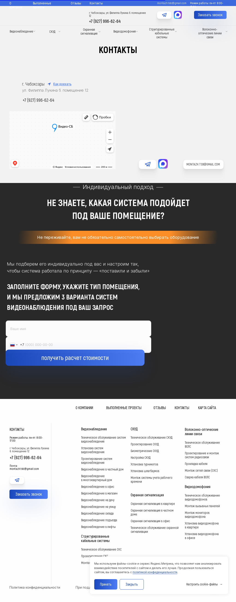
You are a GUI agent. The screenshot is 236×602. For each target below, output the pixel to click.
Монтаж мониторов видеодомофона (197, 514)
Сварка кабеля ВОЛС (197, 477)
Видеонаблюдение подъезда (99, 520)
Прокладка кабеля (196, 464)
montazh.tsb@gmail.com (203, 164)
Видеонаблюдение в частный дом (102, 469)
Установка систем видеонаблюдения (92, 450)
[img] (164, 20)
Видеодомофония (124, 31)
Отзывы (76, 3)
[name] (78, 339)
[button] (210, 15)
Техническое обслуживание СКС (101, 549)
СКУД (52, 31)
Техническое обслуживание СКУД (151, 437)
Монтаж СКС (89, 563)
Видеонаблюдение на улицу (98, 507)
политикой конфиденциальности (155, 572)
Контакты (96, 3)
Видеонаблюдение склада (97, 513)
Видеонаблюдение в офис (97, 486)
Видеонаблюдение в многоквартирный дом (96, 478)
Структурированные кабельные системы (161, 33)
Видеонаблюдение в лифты (98, 527)
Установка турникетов (144, 464)
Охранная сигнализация (88, 31)
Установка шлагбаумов (145, 471)
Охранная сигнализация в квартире (153, 504)
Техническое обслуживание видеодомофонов (202, 497)
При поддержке (89, 587)
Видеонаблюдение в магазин (99, 493)
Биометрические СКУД (145, 451)
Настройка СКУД (140, 457)
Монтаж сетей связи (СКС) (201, 470)
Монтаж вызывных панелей (202, 506)
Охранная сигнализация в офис (150, 521)
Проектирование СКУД (145, 444)
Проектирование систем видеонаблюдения (96, 460)
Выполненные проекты (42, 5)
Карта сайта (207, 407)
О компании (15, 5)
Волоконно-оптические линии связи (210, 33)
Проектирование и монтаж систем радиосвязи (202, 455)
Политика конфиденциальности (34, 587)
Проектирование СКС (94, 556)
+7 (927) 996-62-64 (105, 21)
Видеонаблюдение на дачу (97, 500)
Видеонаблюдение (21, 31)
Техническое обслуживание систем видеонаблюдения (103, 439)
